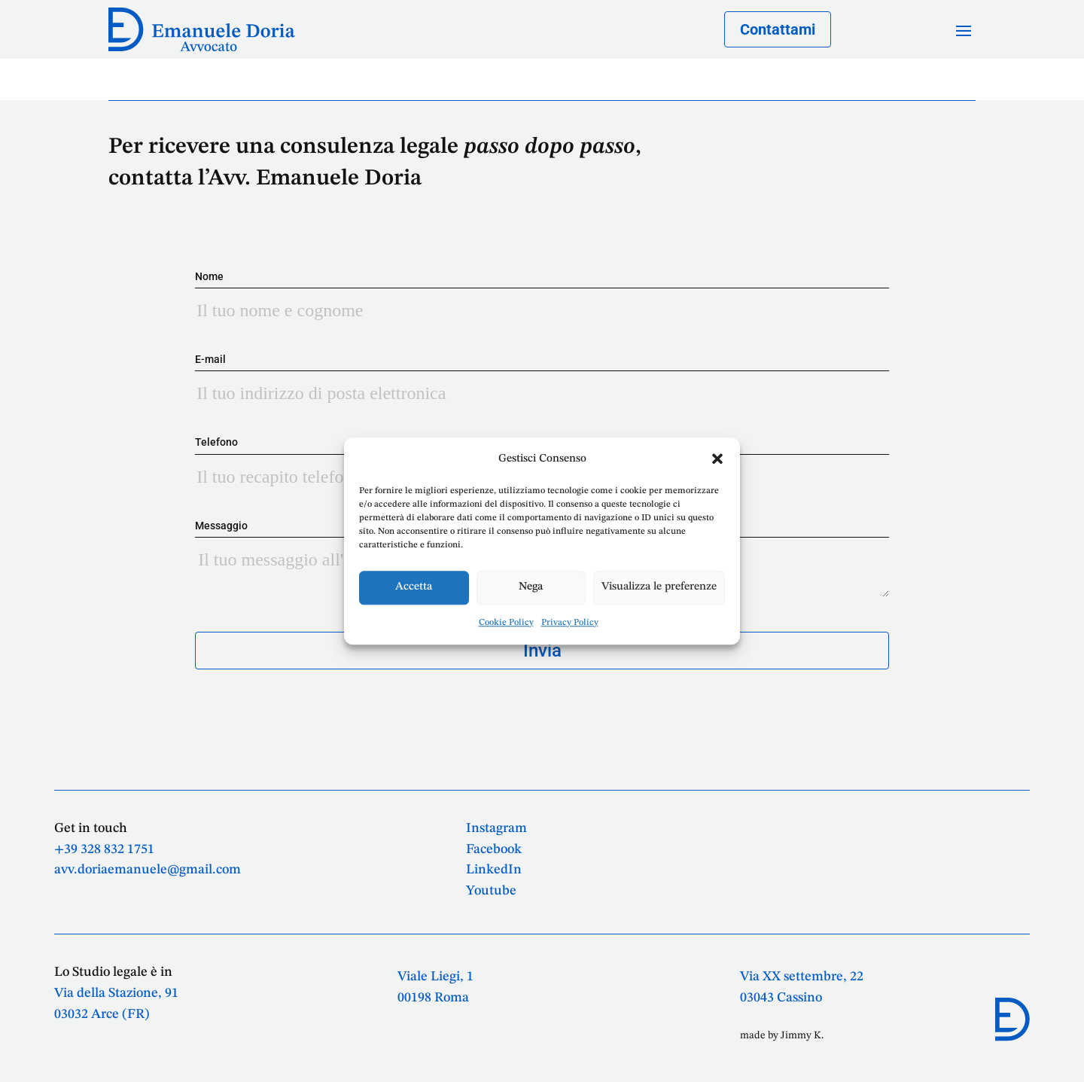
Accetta (413, 587)
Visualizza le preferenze (659, 587)
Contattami (777, 29)
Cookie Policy (506, 622)
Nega (531, 587)
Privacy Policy (569, 622)
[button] (717, 458)
